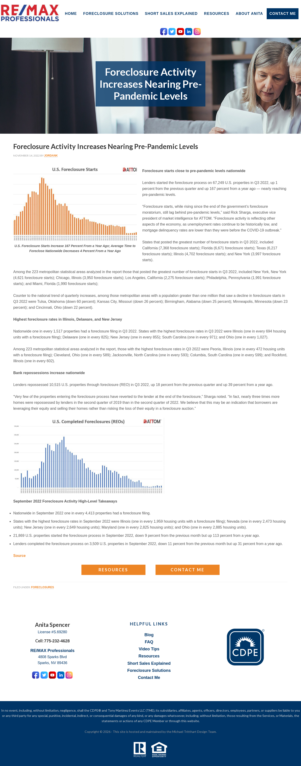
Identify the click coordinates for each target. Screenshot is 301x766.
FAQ (149, 642)
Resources (113, 569)
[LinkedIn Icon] (188, 31)
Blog (149, 635)
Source (19, 556)
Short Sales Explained (149, 663)
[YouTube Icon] (180, 31)
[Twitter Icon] (172, 31)
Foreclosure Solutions (149, 670)
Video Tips (149, 649)
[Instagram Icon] (197, 31)
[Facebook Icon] (163, 31)
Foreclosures (42, 587)
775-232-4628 (57, 641)
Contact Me (187, 569)
